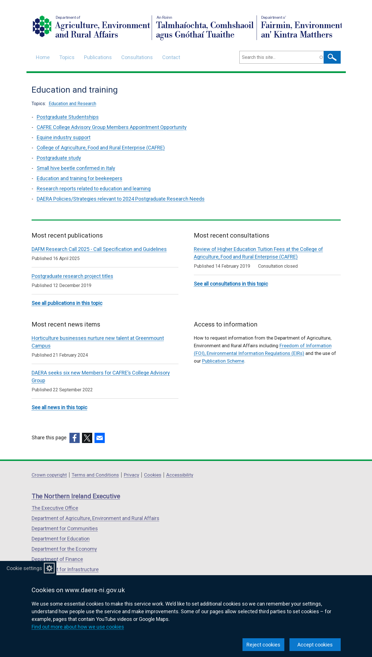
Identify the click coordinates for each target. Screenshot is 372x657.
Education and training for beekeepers (79, 178)
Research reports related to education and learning (94, 189)
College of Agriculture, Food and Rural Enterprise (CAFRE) (101, 148)
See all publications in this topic (67, 303)
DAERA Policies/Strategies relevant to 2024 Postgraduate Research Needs (121, 199)
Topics (67, 57)
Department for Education (61, 539)
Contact (171, 57)
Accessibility (179, 475)
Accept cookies (315, 645)
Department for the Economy (64, 549)
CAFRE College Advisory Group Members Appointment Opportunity (112, 127)
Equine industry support (64, 137)
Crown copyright (49, 475)
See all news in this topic (59, 407)
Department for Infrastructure (65, 569)
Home (43, 57)
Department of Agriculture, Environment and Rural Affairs (95, 518)
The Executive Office (55, 508)
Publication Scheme (223, 361)
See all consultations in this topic (231, 284)
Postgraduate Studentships (68, 117)
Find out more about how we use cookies (78, 627)
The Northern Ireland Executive (76, 496)
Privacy (131, 475)
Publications (98, 57)
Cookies (152, 475)
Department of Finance (57, 559)
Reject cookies (263, 645)
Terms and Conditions (95, 475)
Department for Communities (65, 528)
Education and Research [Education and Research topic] (72, 103)
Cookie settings (24, 568)
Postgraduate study (59, 158)
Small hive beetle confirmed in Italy (76, 168)
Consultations (137, 57)
